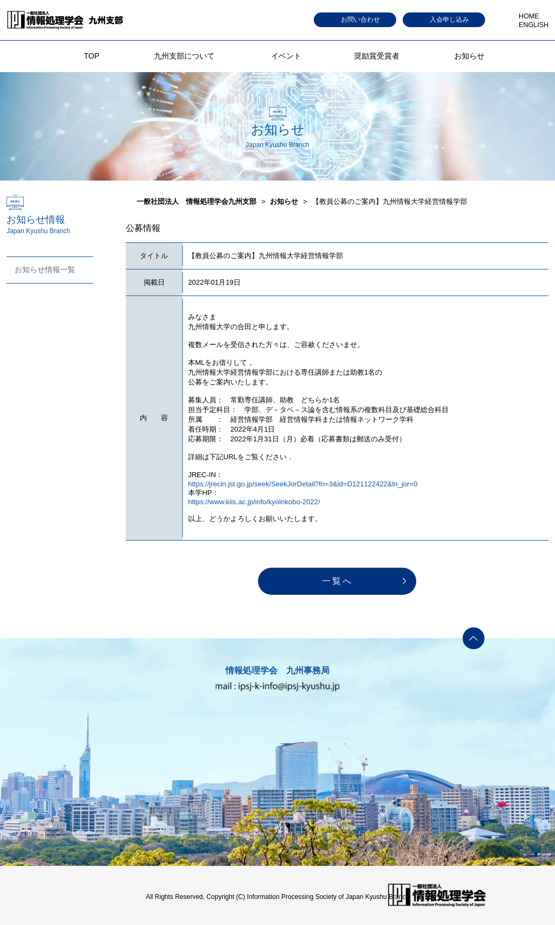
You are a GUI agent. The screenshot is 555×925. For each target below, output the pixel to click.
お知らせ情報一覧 (45, 269)
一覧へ (337, 581)
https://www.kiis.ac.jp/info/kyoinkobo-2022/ (254, 502)
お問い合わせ (360, 19)
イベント (286, 56)
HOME (529, 16)
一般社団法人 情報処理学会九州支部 (196, 201)
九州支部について (184, 56)
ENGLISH (533, 25)
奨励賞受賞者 (376, 56)
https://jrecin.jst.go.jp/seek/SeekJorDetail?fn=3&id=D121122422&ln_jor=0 (302, 484)
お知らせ (469, 56)
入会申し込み (449, 19)
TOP (92, 56)
